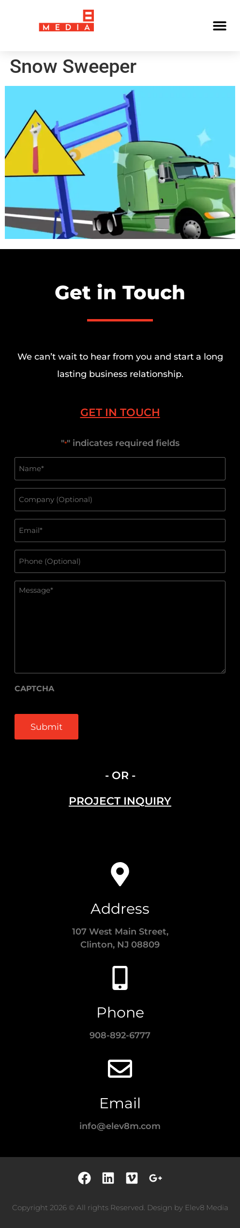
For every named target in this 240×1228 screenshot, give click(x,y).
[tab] (120, 412)
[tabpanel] (120, 594)
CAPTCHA (34, 689)
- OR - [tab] (120, 775)
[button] (219, 25)
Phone (120, 1012)
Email (120, 1103)
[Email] (120, 1069)
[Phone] (120, 978)
